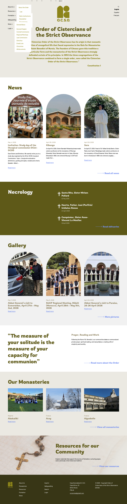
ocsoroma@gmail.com (77, 493)
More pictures (108, 316)
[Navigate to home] (10, 485)
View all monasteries (104, 427)
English (116, 9)
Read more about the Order (101, 362)
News (10, 24)
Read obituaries (107, 226)
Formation (11, 15)
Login (10, 28)
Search (46, 489)
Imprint (46, 483)
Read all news (108, 173)
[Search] (116, 6)
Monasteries (23, 486)
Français (116, 15)
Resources (11, 11)
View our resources (105, 466)
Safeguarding (12, 20)
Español (116, 12)
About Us (11, 7)
